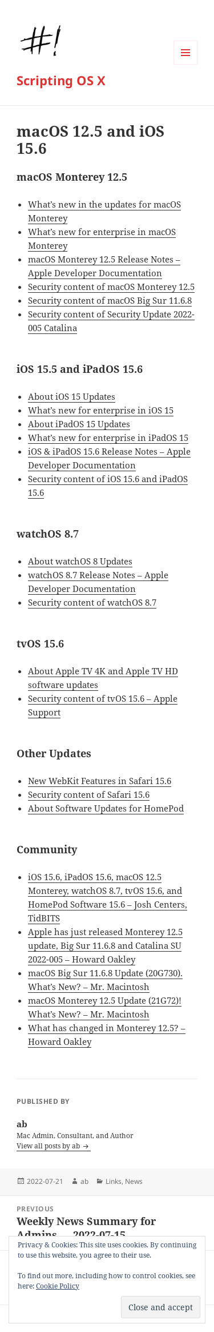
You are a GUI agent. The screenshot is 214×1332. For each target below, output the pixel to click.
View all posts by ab (49, 1146)
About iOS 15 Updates (71, 396)
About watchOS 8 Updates (80, 561)
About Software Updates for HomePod (106, 808)
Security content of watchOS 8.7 (92, 602)
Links (114, 1181)
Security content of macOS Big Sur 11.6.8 (110, 300)
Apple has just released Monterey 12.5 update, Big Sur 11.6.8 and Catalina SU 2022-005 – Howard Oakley (105, 945)
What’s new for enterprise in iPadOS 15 (108, 437)
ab (84, 1181)
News (134, 1181)
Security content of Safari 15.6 (89, 794)
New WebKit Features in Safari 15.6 (99, 780)
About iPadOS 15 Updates (79, 424)
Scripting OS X (61, 80)
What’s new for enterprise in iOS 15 (100, 410)
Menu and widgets (185, 64)
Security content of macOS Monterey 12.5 (111, 286)
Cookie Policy (57, 1286)
